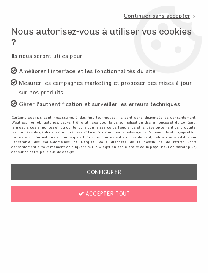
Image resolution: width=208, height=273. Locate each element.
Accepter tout (104, 193)
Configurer (104, 172)
